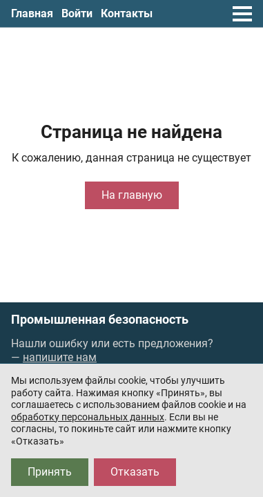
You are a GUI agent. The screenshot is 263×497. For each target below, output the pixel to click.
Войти (76, 13)
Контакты (127, 13)
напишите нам (60, 357)
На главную (131, 195)
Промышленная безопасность (99, 319)
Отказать (134, 471)
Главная (32, 13)
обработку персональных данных (87, 416)
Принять (50, 471)
